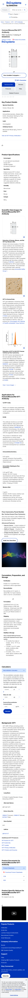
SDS (4, 880)
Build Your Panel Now (9, 540)
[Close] (26, 980)
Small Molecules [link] (5, 938)
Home (2, 22)
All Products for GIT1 (7, 840)
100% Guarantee (21, 80)
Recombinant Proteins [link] (7, 935)
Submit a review (6, 39)
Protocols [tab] (8, 89)
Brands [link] (3, 945)
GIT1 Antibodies (19, 22)
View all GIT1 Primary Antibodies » (11, 135)
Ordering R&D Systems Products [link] (10, 960)
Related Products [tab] (14, 93)
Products (7, 22)
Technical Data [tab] (8, 84)
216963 (16, 815)
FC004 (11, 375)
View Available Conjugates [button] (11, 75)
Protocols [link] (4, 962)
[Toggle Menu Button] (3, 4)
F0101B (11, 369)
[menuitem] (2, 22)
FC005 (6, 380)
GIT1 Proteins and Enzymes (9, 850)
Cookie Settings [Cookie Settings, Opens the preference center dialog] (14, 995)
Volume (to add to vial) (10, 687)
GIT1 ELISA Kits (6, 843)
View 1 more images (8, 385)
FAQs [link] (2, 957)
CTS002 (5, 316)
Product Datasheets (8, 868)
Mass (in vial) (7, 694)
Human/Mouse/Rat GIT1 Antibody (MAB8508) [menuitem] (13, 23)
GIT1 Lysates (5, 845)
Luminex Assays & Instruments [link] (9, 933)
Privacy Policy (8, 989)
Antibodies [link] (4, 927)
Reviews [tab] (20, 84)
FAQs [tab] (20, 89)
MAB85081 (18, 427)
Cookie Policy (18, 989)
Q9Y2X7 (4, 833)
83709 (4, 817)
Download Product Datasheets (13, 872)
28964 (4, 815)
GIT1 (12, 22)
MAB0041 (5, 364)
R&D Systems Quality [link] (7, 950)
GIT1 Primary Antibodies (8, 847)
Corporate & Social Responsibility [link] (10, 948)
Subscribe (6, 976)
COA (4, 876)
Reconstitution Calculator (10, 670)
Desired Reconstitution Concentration (10, 703)
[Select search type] (5, 10)
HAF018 (11, 262)
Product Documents (19, 39)
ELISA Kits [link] (4, 930)
